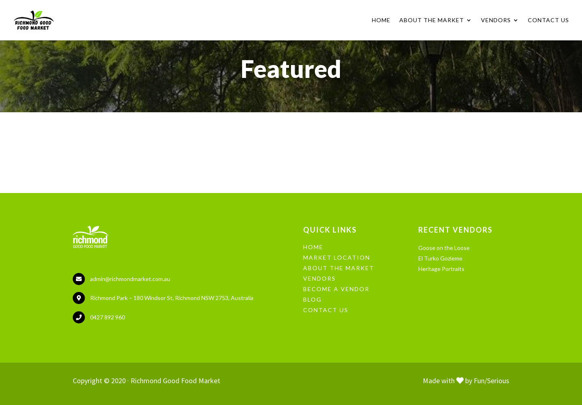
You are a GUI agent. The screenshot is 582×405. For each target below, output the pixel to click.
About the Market (431, 20)
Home (381, 20)
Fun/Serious (491, 380)
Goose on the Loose (444, 247)
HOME (313, 246)
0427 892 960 (107, 317)
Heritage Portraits (441, 268)
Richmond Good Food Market (175, 380)
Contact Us (548, 20)
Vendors (496, 20)
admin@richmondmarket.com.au (130, 278)
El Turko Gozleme (440, 258)
